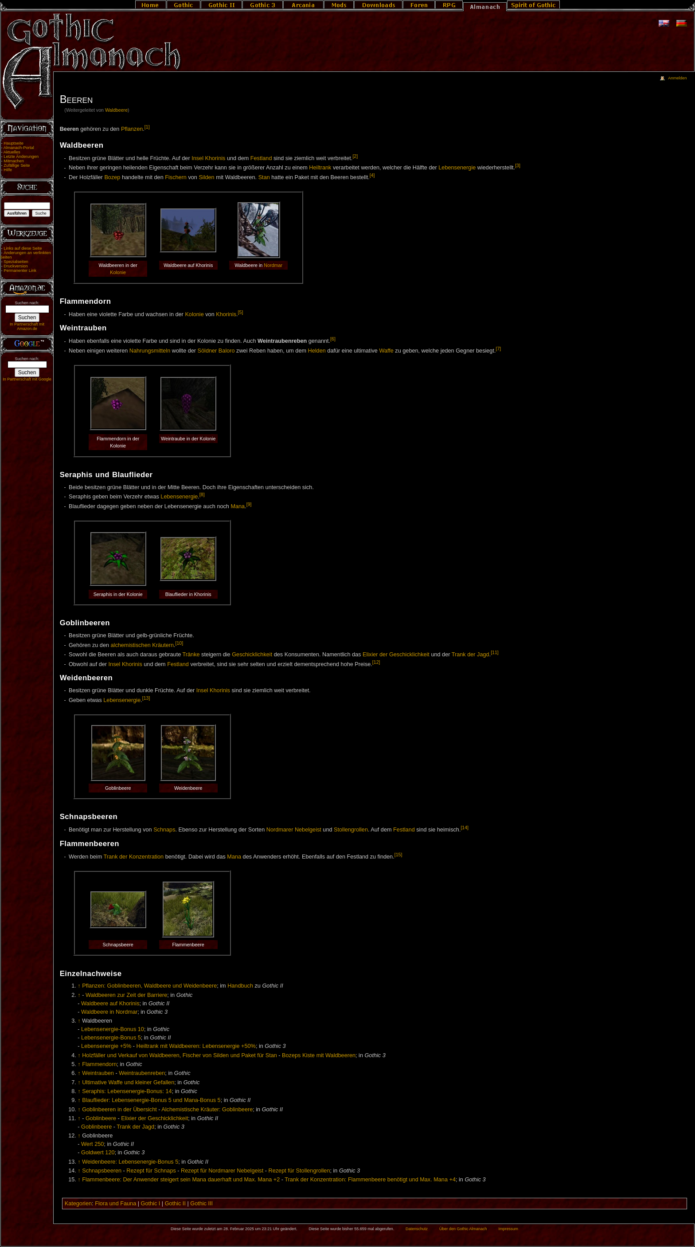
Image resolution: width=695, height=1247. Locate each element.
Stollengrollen (351, 830)
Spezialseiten (16, 261)
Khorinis (226, 314)
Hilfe (8, 170)
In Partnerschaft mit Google (27, 379)
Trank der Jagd (470, 654)
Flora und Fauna (115, 1203)
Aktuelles (12, 152)
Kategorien (78, 1203)
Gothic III (201, 1203)
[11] (495, 652)
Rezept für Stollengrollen (299, 1171)
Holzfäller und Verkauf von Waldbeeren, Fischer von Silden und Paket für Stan (179, 1055)
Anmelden (677, 78)
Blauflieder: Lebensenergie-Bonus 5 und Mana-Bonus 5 (151, 1100)
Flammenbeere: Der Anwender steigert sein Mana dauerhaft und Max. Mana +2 (181, 1179)
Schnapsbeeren (101, 1171)
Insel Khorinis (208, 158)
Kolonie (118, 272)
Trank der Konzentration (134, 857)
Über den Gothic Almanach (463, 1229)
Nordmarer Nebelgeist (293, 830)
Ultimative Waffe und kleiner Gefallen (128, 1082)
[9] (249, 504)
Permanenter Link (20, 270)
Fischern (176, 177)
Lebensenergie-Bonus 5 (111, 1038)
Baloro (227, 351)
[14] (465, 827)
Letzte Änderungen (21, 156)
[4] (372, 175)
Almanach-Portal (19, 147)
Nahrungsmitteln (149, 351)
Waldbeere (116, 110)
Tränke (191, 654)
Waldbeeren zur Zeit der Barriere (126, 995)
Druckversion (15, 266)
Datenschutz (417, 1229)
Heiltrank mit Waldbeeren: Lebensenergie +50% (196, 1046)
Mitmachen (14, 161)
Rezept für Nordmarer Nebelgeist (222, 1171)
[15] (398, 854)
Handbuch (240, 986)
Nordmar (273, 265)
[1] (147, 126)
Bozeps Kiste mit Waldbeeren (318, 1055)
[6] (333, 338)
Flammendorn (99, 1064)
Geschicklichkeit (252, 654)
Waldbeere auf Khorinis (110, 1003)
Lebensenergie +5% (106, 1046)
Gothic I (150, 1203)
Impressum (508, 1229)
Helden (317, 351)
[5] (240, 312)
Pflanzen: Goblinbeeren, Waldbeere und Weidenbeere (149, 986)
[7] (498, 348)
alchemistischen (131, 645)
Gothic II (175, 1203)
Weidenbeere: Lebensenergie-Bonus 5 (130, 1162)
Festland (261, 158)
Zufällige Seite (17, 165)
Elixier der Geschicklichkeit (396, 654)
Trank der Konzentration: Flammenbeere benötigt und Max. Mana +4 (370, 1179)
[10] (180, 643)
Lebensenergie (457, 168)
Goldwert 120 (97, 1152)
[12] (376, 662)
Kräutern (163, 645)
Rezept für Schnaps (151, 1171)
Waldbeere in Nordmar (109, 1012)
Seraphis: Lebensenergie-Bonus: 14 (127, 1091)
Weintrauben (98, 1073)
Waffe (386, 351)
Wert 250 (92, 1144)
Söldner (207, 351)
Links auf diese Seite (23, 248)
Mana (237, 506)
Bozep (112, 177)
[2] (355, 156)
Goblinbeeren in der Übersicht (119, 1109)
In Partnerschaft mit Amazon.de (27, 326)
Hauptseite (13, 143)
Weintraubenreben (142, 1073)
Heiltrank (320, 168)
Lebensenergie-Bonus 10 (112, 1029)
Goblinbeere (101, 1118)
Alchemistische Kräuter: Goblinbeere (207, 1109)
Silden (206, 177)
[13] (146, 698)
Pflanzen (132, 129)
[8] (202, 494)
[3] (517, 165)
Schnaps (164, 830)
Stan (264, 177)
